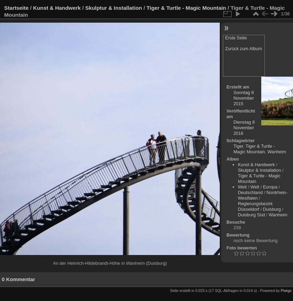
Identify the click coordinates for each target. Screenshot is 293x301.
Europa (270, 187)
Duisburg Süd (251, 214)
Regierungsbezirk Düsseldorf (255, 206)
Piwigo (286, 290)
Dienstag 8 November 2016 (244, 127)
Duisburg (272, 209)
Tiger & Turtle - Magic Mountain (186, 8)
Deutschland (250, 192)
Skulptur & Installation (113, 8)
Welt (242, 187)
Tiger (238, 146)
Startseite (16, 8)
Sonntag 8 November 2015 (243, 98)
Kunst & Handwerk (57, 8)
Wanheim (277, 151)
